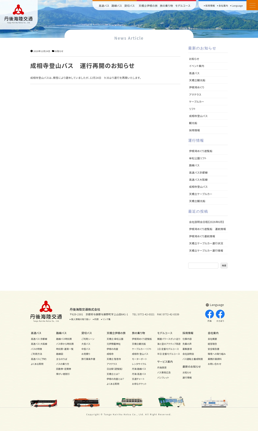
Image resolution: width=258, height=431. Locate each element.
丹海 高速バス (139, 374)
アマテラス (195, 94)
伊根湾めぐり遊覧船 (200, 151)
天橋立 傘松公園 (115, 338)
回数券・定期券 (63, 368)
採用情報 (210, 5)
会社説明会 (188, 353)
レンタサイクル (139, 364)
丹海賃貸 (162, 367)
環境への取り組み (217, 353)
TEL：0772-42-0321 (143, 314)
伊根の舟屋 (112, 349)
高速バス (104, 5)
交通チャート (138, 378)
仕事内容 (187, 338)
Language (237, 5)
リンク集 (107, 319)
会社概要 (212, 338)
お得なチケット (139, 383)
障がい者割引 (63, 374)
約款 (96, 319)
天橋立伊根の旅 (148, 5)
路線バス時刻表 (64, 338)
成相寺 (110, 353)
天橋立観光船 (197, 80)
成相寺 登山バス (140, 353)
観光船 (193, 123)
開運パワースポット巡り (167, 338)
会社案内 (223, 5)
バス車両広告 (164, 372)
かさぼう (220, 316)
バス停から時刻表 (65, 343)
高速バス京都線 (198, 172)
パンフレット (163, 377)
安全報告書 (213, 349)
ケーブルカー (196, 102)
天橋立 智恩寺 (114, 359)
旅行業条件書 (88, 359)
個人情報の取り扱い (80, 319)
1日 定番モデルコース (167, 349)
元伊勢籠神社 (113, 343)
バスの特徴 (36, 349)
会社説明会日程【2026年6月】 (206, 222)
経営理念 (212, 343)
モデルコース (182, 5)
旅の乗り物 (166, 5)
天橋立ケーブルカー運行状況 (206, 243)
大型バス (85, 343)
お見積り (85, 353)
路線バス (117, 5)
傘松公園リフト (197, 158)
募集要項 (187, 349)
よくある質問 (37, 364)
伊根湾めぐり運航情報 (202, 236)
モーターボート (139, 359)
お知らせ (59, 51)
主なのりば (61, 359)
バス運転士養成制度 (192, 359)
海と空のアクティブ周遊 (167, 343)
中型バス (85, 349)
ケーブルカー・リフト (141, 349)
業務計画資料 (215, 359)
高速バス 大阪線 (39, 343)
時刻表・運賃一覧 (64, 349)
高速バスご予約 (38, 359)
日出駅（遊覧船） (115, 368)
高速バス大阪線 (198, 180)
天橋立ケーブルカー (200, 194)
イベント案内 (196, 66)
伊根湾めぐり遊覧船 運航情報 (207, 229)
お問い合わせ (214, 364)
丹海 (209, 316)
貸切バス (129, 5)
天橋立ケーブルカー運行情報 (206, 250)
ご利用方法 (36, 353)
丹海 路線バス (139, 368)
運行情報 (187, 377)
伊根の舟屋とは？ (115, 378)
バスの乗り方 (62, 364)
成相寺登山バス (198, 116)
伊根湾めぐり (196, 87)
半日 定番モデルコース (167, 353)
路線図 (59, 353)
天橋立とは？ (113, 374)
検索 (224, 265)
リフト (192, 109)
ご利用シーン (87, 338)
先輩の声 (187, 343)
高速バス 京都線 (39, 338)
